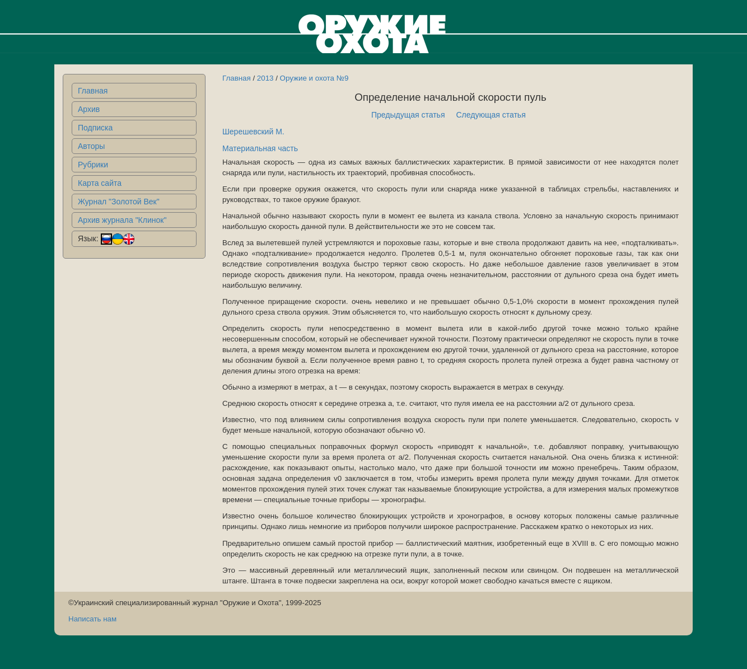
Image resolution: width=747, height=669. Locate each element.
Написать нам (92, 619)
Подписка (95, 127)
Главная (93, 90)
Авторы (91, 146)
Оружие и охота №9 (314, 78)
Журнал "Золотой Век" (119, 201)
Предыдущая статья (408, 114)
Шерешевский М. (253, 131)
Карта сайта (100, 183)
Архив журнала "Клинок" (122, 220)
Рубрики (93, 164)
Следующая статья (491, 114)
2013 (265, 78)
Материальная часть (260, 148)
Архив (89, 109)
